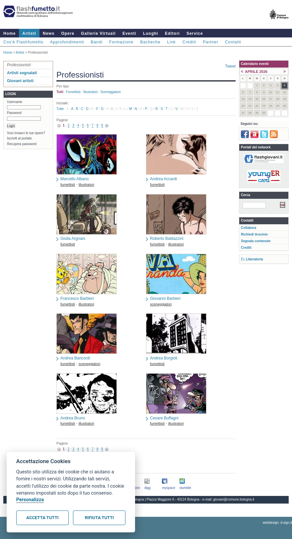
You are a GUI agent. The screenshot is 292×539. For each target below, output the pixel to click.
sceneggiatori (111, 92)
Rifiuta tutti (99, 517)
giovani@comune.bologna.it (234, 499)
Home (9, 33)
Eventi (129, 33)
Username (14, 102)
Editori (172, 33)
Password (14, 113)
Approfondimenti (67, 42)
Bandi (97, 42)
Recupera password (21, 144)
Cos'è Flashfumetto (23, 42)
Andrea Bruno (72, 418)
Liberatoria (254, 259)
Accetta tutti (42, 517)
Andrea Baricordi (75, 358)
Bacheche (150, 42)
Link (171, 42)
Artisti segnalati (22, 73)
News (48, 33)
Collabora (248, 228)
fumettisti (73, 92)
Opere (67, 33)
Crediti (189, 42)
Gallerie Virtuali (98, 33)
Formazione (121, 42)
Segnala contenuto (255, 241)
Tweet (230, 66)
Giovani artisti (20, 81)
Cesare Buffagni (164, 418)
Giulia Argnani (72, 238)
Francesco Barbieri (77, 298)
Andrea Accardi (163, 179)
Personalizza (30, 500)
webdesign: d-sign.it (277, 522)
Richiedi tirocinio (254, 234)
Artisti (29, 33)
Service (194, 33)
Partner (210, 42)
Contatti (233, 42)
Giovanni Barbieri (165, 298)
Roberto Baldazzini (166, 238)
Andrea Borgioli (163, 358)
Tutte (60, 109)
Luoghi (150, 33)
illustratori (90, 92)
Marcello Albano (74, 179)
